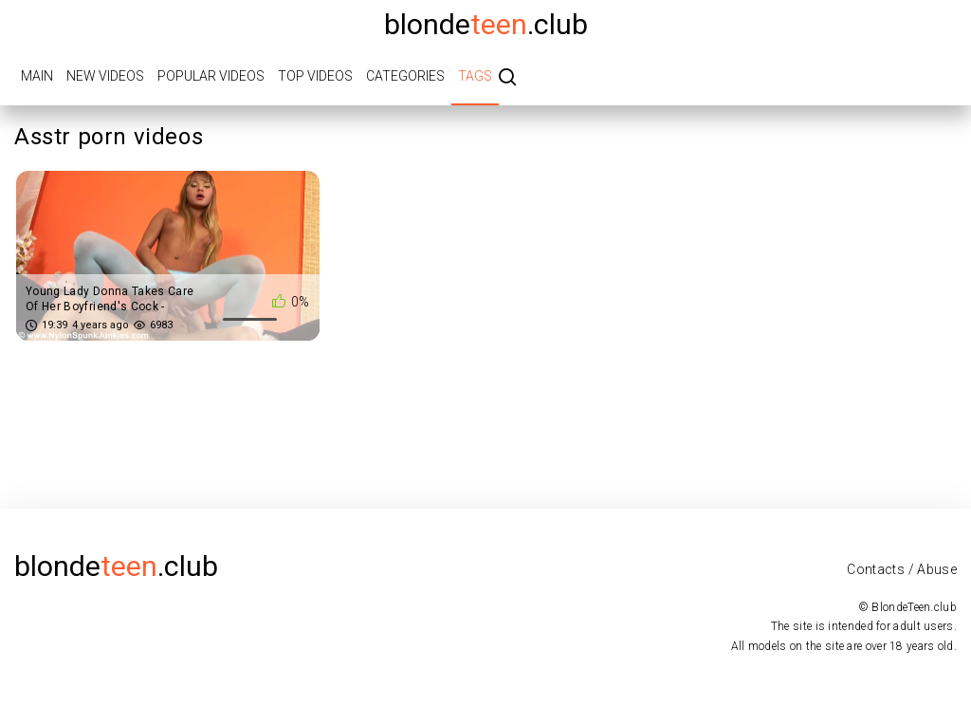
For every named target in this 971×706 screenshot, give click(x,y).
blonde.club (486, 24)
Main (37, 76)
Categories (405, 76)
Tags (475, 76)
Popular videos (211, 76)
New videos (105, 76)
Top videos (315, 76)
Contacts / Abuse (902, 569)
